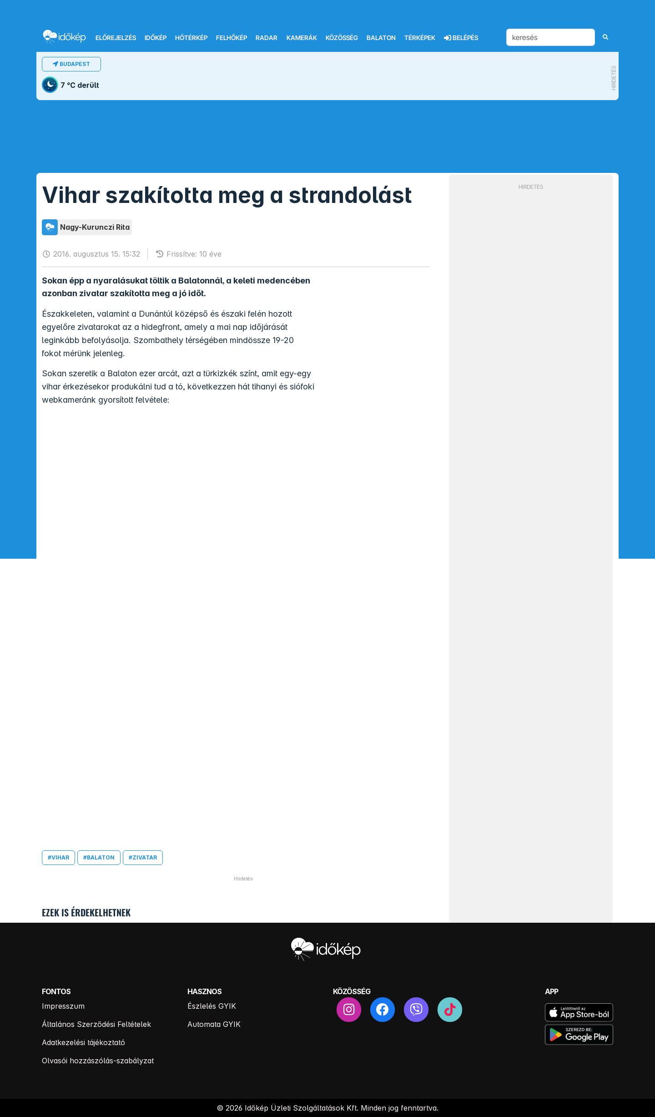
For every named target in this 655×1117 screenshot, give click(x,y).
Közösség (342, 37)
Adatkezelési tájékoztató (83, 1042)
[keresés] (550, 37)
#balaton (99, 857)
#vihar (58, 857)
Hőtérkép (191, 37)
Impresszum (63, 1006)
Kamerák (302, 37)
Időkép (155, 37)
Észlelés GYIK (211, 1006)
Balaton (381, 37)
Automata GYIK (214, 1024)
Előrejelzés (116, 37)
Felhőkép (231, 37)
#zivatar (143, 857)
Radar (266, 37)
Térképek (419, 37)
